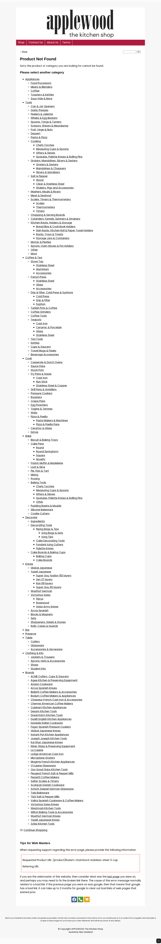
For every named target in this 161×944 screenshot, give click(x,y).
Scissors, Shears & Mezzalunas (49, 126)
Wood (39, 180)
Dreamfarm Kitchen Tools (47, 715)
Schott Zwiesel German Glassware (52, 789)
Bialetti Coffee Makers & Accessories (54, 692)
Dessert (35, 133)
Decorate (31, 517)
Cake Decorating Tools (50, 541)
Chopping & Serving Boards (48, 215)
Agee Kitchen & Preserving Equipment (54, 680)
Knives (29, 564)
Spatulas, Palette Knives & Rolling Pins (59, 157)
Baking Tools (38, 482)
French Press (38, 277)
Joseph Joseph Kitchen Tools (49, 738)
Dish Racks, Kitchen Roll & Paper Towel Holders (64, 230)
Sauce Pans (38, 366)
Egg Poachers (39, 405)
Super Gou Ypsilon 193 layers (53, 575)
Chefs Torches (45, 145)
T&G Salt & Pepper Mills (45, 797)
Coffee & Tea (33, 257)
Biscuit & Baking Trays (44, 440)
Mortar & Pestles (41, 242)
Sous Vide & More (41, 98)
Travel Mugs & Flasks (43, 351)
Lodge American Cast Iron (47, 754)
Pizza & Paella (39, 416)
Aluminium (42, 269)
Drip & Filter (43, 300)
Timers (40, 211)
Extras (34, 432)
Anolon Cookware (42, 684)
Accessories (43, 273)
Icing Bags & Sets (52, 533)
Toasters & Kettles (42, 95)
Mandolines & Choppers (51, 168)
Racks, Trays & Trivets (49, 234)
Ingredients (38, 521)
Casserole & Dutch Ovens (47, 362)
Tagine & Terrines (41, 409)
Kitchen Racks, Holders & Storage (51, 223)
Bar (27, 630)
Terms (66, 42)
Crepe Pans (38, 401)
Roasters (36, 397)
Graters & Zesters (47, 164)
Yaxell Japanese (41, 572)
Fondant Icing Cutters (49, 544)
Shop (21, 42)
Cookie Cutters (40, 513)
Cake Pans (37, 444)
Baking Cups (44, 556)
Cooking (36, 141)
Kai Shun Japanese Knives (47, 742)
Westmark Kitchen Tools (46, 808)
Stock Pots (37, 370)
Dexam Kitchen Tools (44, 711)
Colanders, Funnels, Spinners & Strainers (55, 219)
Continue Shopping (35, 830)
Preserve (30, 634)
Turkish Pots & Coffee (44, 308)
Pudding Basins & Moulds (46, 506)
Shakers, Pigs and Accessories (55, 188)
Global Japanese (41, 568)
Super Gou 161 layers (48, 587)
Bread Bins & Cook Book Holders (55, 226)
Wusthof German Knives (46, 816)
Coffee (35, 91)
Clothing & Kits (34, 653)
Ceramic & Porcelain (49, 327)
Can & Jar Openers (43, 106)
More (34, 254)
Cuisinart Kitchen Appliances (49, 707)
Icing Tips (47, 537)
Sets (33, 618)
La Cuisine (37, 750)
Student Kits (38, 669)
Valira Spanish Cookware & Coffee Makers (57, 800)
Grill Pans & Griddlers (43, 389)
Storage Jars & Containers (52, 238)
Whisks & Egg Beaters (44, 118)
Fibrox (39, 599)
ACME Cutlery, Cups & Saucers (50, 676)
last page (113, 876)
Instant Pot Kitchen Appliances (50, 734)
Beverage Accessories (45, 354)
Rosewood (42, 603)
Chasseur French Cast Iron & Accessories (56, 700)
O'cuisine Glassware (43, 765)
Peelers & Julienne (42, 114)
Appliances (32, 79)
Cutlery (35, 641)
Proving (35, 478)
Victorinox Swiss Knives (45, 804)
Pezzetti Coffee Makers (45, 777)
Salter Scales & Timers (45, 781)
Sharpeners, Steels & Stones (48, 622)
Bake (28, 436)
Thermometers (45, 207)
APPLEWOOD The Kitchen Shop (87, 929)
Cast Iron (41, 323)
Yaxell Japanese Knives (45, 820)
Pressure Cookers (41, 393)
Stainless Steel (45, 265)
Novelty (40, 459)
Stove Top (37, 261)
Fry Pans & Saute (41, 374)
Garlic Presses (39, 110)
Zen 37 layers (44, 579)
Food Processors (41, 83)
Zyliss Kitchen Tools (42, 824)
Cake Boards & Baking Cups (48, 552)
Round (40, 447)
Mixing (34, 475)
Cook (28, 358)
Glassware (37, 645)
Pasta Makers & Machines (52, 420)
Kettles (35, 343)
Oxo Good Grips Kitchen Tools (49, 769)
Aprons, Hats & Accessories (48, 661)
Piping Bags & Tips (47, 529)
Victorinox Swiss (40, 595)
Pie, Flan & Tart (40, 471)
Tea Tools (37, 339)
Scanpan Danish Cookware (47, 785)
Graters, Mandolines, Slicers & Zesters (54, 160)
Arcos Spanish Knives (44, 688)
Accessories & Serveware (47, 649)
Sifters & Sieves (45, 153)
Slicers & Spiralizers (48, 172)
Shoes (34, 665)
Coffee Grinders (41, 312)
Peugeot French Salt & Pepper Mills (52, 773)
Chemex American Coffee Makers (52, 703)
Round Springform (47, 451)
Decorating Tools (41, 525)
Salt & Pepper (39, 176)
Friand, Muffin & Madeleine (47, 463)
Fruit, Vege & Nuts (42, 129)
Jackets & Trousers (43, 657)
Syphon (40, 304)
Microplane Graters (43, 758)
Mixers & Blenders (41, 87)
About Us (52, 42)
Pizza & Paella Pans (47, 424)
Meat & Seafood (41, 195)
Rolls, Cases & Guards (44, 626)
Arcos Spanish (39, 610)
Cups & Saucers (41, 347)
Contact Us (36, 42)
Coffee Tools (39, 316)
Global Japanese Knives (46, 731)
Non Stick (41, 382)
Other (34, 250)
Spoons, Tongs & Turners (46, 122)
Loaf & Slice (38, 467)
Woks (34, 413)
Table (28, 637)
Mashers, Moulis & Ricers (46, 192)
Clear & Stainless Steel (50, 184)
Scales (40, 203)
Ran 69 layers (44, 583)
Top (158, 941)
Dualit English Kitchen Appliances (51, 719)
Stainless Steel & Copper (51, 385)
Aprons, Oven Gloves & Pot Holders (52, 246)
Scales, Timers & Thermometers (51, 199)
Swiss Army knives (47, 606)
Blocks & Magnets (42, 614)
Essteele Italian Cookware (47, 723)
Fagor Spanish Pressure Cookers (51, 727)
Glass (39, 285)
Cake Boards (44, 560)
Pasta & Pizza (39, 137)
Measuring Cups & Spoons (52, 149)
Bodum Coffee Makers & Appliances (53, 696)
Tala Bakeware (40, 793)
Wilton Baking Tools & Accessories (52, 812)
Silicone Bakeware (42, 510)
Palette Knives (45, 548)
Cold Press (42, 296)
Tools (28, 102)
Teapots (36, 319)
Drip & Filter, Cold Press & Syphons (52, 292)
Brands (29, 672)
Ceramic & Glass (41, 428)
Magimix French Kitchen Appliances (53, 762)
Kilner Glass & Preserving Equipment (53, 746)
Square (40, 455)
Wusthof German (41, 591)
